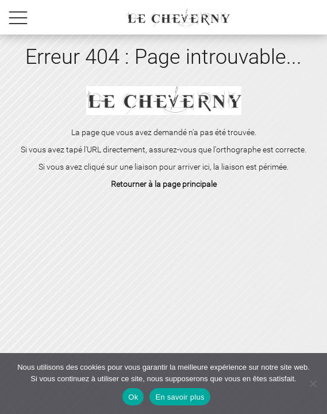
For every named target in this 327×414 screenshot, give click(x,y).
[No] (312, 383)
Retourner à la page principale (164, 184)
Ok (133, 397)
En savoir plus (179, 397)
